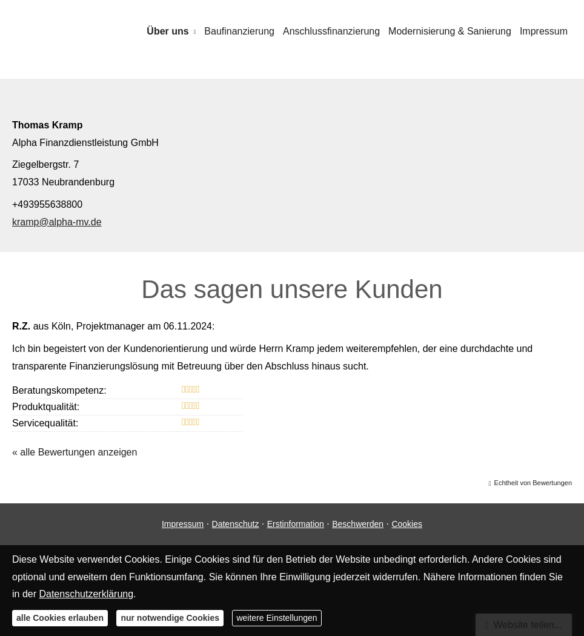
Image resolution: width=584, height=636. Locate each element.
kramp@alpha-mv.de (57, 222)
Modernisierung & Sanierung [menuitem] (449, 31)
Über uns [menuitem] (167, 31)
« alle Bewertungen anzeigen (74, 452)
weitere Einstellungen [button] (276, 618)
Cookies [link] (406, 524)
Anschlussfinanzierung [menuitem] (331, 31)
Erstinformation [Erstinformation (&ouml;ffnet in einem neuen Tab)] (295, 524)
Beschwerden (357, 524)
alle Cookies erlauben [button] (60, 618)
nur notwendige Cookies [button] (170, 618)
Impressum (183, 524)
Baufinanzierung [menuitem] (239, 31)
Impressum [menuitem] (544, 31)
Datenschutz (235, 524)
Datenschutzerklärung (86, 594)
